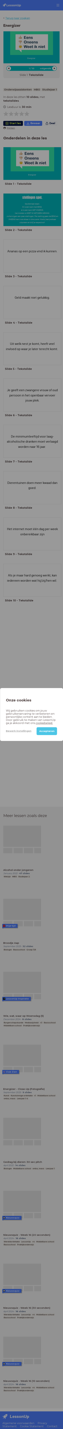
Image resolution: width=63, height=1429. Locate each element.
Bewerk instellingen (18, 731)
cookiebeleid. (44, 723)
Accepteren (46, 731)
